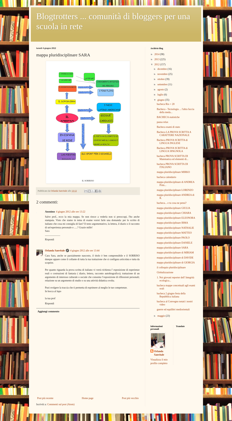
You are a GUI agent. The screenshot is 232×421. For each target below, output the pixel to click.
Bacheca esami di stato (168, 127)
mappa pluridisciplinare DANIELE (174, 242)
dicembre (162, 69)
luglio (160, 94)
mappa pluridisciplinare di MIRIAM (175, 252)
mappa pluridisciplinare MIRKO (173, 172)
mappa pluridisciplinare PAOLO (173, 237)
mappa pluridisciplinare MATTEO (174, 232)
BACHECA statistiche (168, 117)
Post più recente (45, 398)
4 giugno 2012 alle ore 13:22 (70, 211)
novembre (162, 74)
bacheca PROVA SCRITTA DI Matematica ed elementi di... (172, 158)
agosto (161, 89)
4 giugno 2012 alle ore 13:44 (84, 250)
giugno (161, 100)
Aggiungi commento (48, 311)
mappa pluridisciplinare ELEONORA (176, 217)
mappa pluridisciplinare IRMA (172, 222)
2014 (157, 54)
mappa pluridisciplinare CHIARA (174, 213)
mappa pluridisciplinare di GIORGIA (176, 262)
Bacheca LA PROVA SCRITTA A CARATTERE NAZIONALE (174, 134)
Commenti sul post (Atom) (61, 404)
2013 (157, 59)
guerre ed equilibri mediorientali (173, 309)
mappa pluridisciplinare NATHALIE (175, 227)
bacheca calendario (166, 177)
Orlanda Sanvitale (55, 250)
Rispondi (49, 239)
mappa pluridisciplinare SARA (172, 247)
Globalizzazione (165, 272)
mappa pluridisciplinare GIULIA (173, 208)
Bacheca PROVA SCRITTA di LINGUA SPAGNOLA (172, 150)
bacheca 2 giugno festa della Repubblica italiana (171, 295)
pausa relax (162, 122)
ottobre (161, 79)
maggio (161, 315)
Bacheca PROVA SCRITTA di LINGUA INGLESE (172, 142)
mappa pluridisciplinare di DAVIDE (175, 257)
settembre (162, 84)
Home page (87, 398)
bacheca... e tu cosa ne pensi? (172, 203)
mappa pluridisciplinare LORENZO (175, 190)
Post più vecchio (130, 398)
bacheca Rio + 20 (166, 104)
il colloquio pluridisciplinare (171, 267)
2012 (157, 64)
